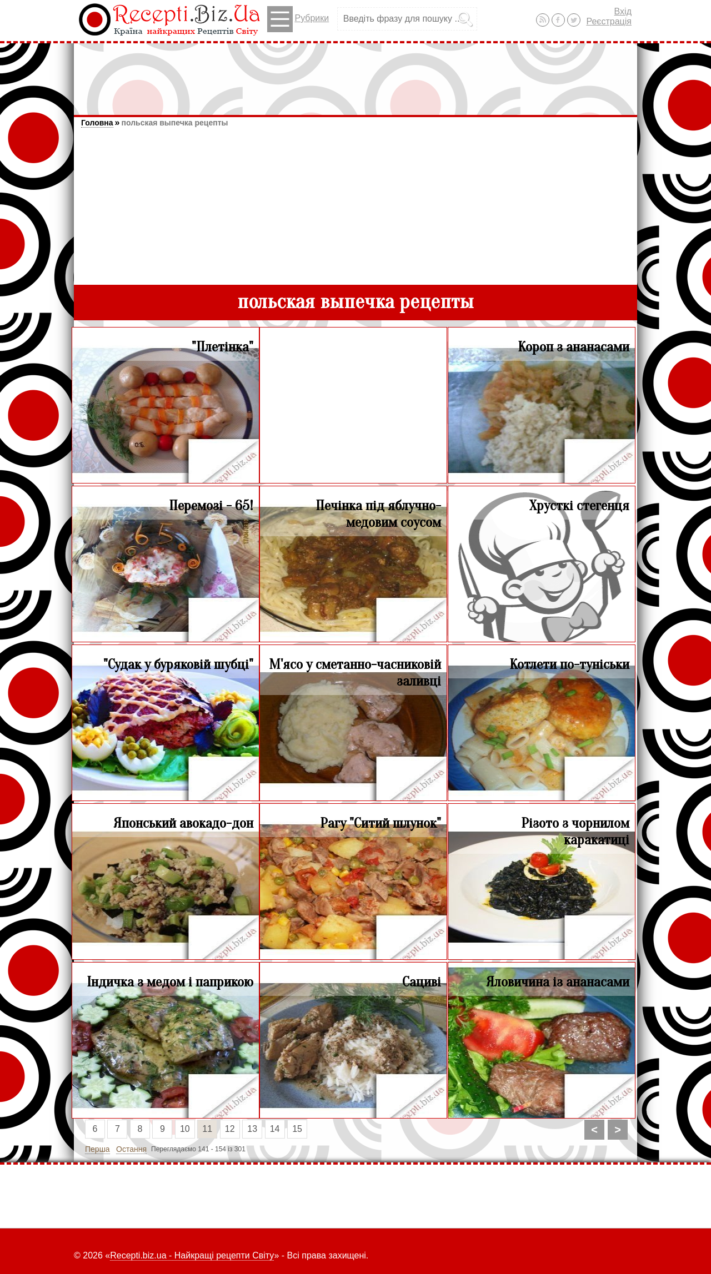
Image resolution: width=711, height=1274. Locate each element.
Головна (97, 122)
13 (252, 1129)
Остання (131, 1149)
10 (185, 1129)
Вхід (623, 11)
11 (207, 1129)
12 (230, 1129)
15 (297, 1129)
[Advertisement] (355, 74)
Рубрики (298, 19)
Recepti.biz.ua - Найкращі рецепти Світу (192, 1255)
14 (275, 1129)
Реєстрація (609, 21)
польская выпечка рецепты (174, 122)
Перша (97, 1149)
